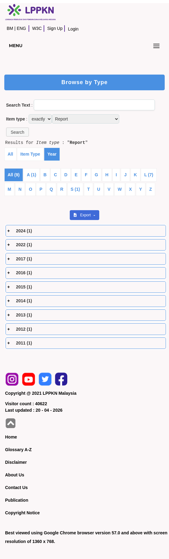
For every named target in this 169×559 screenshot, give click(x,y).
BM (10, 28)
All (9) (14, 174)
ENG (21, 28)
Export (83, 215)
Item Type (30, 154)
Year (52, 154)
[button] (17, 132)
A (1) (31, 174)
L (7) (148, 174)
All (10, 154)
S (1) (75, 189)
